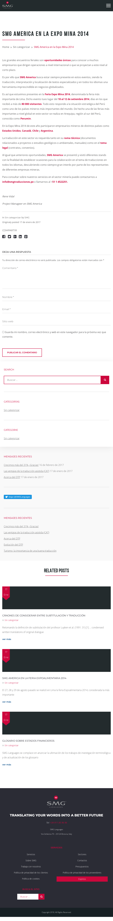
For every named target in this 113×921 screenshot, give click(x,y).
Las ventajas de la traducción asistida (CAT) (26, 471)
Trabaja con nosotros (31, 866)
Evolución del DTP (13, 544)
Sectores (82, 854)
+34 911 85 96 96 (58, 822)
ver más (6, 639)
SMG (27, 217)
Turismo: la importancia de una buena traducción (30, 550)
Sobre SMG (31, 860)
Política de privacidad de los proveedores (82, 872)
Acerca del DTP (12, 477)
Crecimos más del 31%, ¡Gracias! (21, 465)
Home (5, 47)
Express (82, 879)
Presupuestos (82, 866)
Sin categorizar (21, 47)
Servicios (31, 854)
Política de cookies (31, 878)
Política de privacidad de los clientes (31, 872)
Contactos (82, 860)
